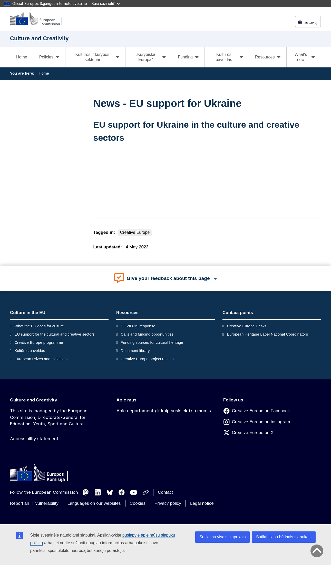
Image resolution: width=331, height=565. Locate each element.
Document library (135, 350)
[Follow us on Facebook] (121, 492)
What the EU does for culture (39, 326)
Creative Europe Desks (246, 326)
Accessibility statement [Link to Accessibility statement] (34, 438)
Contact (165, 492)
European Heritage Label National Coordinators (267, 334)
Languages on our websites (94, 503)
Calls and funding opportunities (147, 334)
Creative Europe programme (38, 342)
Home (21, 57)
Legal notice (202, 503)
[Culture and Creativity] (39, 19)
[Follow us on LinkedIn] (97, 492)
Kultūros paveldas (29, 350)
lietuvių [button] (308, 22)
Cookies (137, 503)
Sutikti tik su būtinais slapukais (283, 537)
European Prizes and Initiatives (40, 359)
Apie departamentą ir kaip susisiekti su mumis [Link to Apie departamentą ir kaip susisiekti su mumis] (163, 410)
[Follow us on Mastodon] (85, 492)
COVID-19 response (138, 326)
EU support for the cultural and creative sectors (54, 334)
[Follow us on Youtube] (133, 492)
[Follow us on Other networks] (145, 492)
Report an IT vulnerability (34, 503)
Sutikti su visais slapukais (222, 537)
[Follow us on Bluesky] (109, 492)
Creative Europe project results (147, 359)
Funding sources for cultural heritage (152, 342)
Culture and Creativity (33, 399)
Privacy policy (167, 503)
